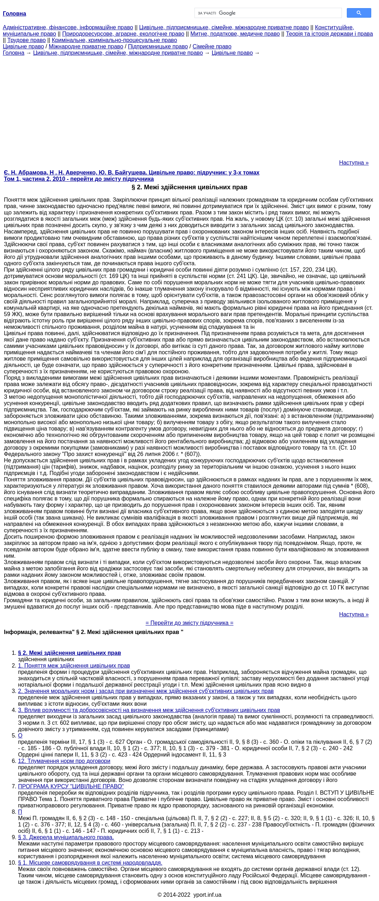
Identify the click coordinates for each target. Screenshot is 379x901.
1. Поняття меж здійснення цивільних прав (74, 666)
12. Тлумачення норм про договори (64, 761)
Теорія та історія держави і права (329, 34)
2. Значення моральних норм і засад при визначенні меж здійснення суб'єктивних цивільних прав (146, 691)
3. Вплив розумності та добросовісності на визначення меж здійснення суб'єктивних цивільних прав (149, 710)
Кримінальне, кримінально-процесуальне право (114, 40)
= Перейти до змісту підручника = (190, 623)
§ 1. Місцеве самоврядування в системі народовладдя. (90, 863)
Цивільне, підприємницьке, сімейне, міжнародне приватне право (224, 27)
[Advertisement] (189, 105)
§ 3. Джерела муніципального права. (66, 837)
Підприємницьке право (158, 46)
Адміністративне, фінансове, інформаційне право (68, 27)
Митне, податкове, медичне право (235, 34)
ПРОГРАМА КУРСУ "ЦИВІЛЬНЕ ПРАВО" (71, 786)
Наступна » (354, 163)
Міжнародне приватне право (86, 46)
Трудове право (26, 40)
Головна (13, 53)
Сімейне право (212, 46)
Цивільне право (23, 46)
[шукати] (267, 13)
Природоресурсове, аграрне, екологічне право (123, 34)
